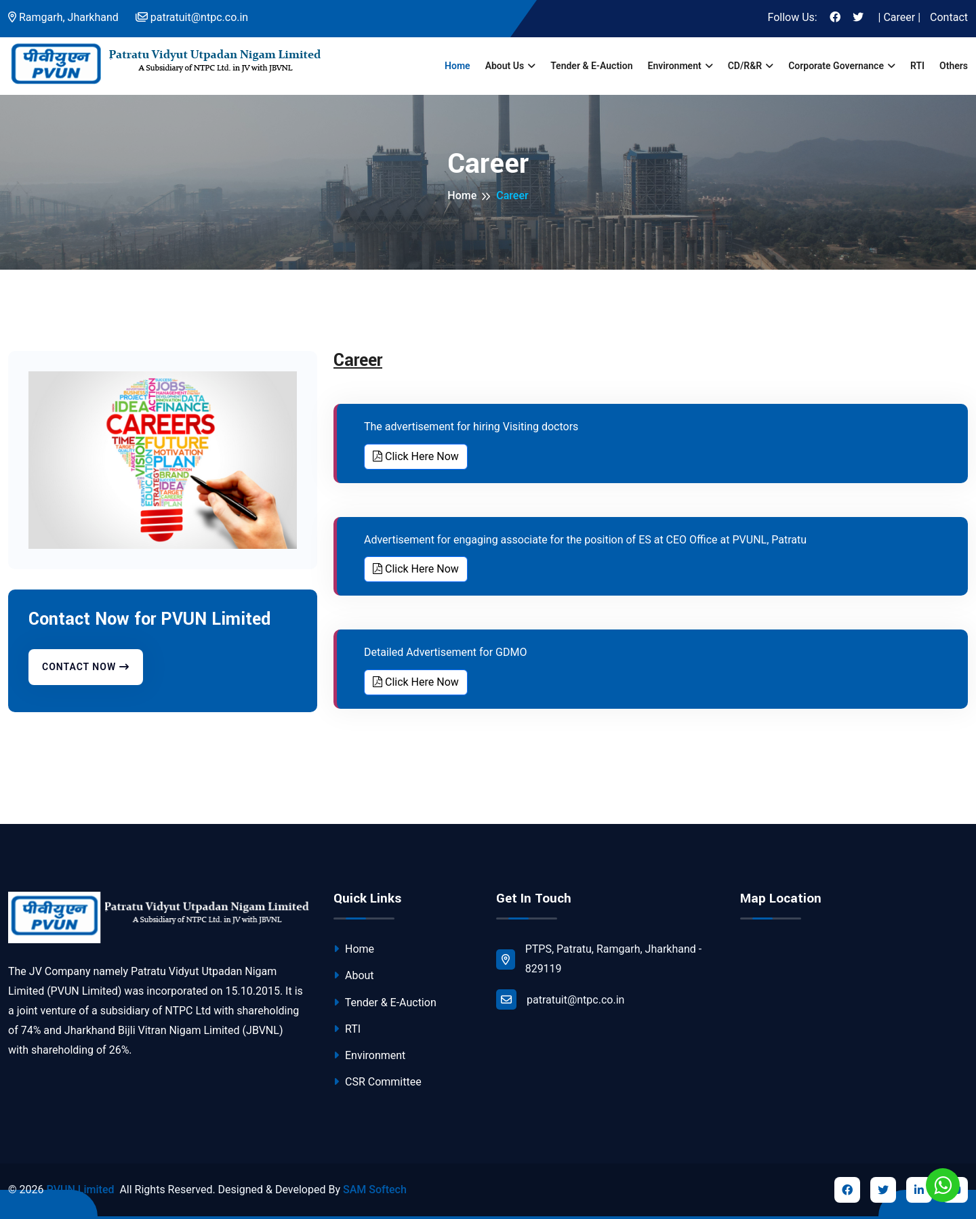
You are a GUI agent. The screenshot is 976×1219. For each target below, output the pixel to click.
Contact (949, 17)
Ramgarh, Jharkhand (63, 17)
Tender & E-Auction (591, 65)
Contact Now (85, 666)
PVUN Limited (80, 1189)
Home (457, 65)
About (353, 975)
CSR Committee (377, 1081)
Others (953, 65)
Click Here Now (416, 456)
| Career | (899, 17)
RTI (917, 65)
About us (505, 65)
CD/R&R (745, 65)
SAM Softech (375, 1189)
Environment (674, 65)
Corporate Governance (836, 65)
